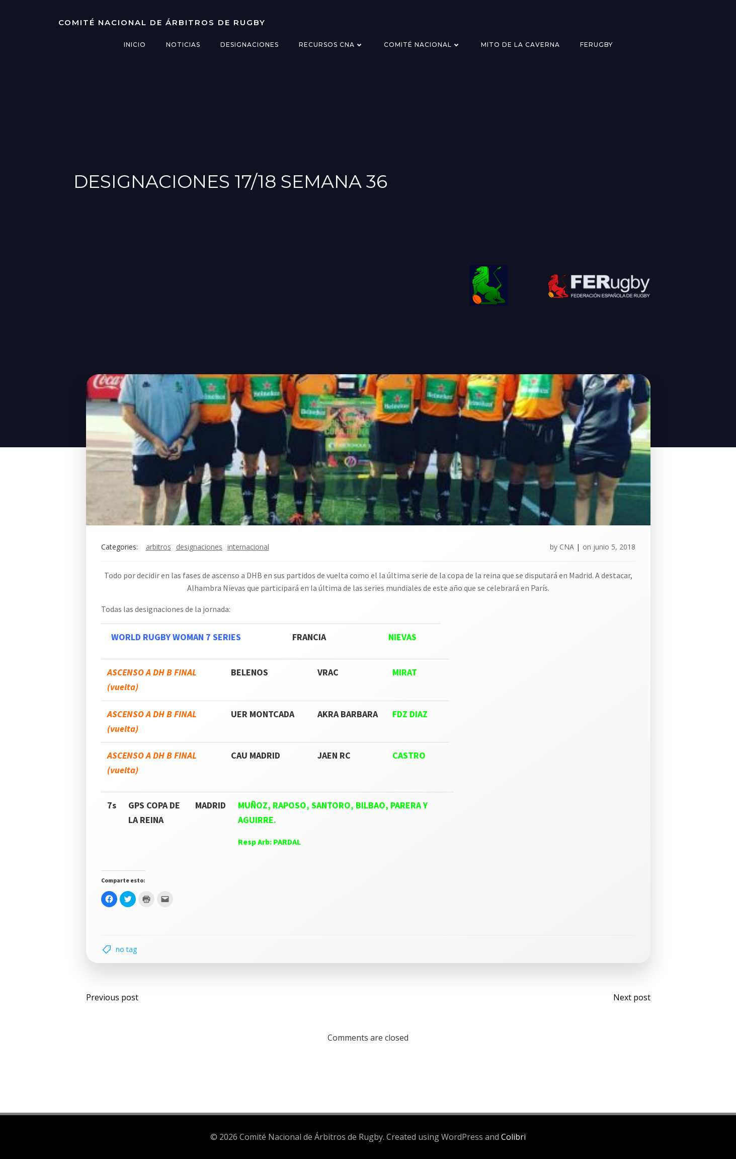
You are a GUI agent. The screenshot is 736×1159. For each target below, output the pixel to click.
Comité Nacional (422, 44)
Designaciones (249, 44)
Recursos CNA (331, 44)
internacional (248, 547)
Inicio (135, 44)
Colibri (513, 1136)
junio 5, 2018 (614, 547)
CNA (566, 547)
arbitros (158, 547)
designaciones (199, 547)
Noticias (183, 44)
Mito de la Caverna (520, 44)
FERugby (596, 44)
